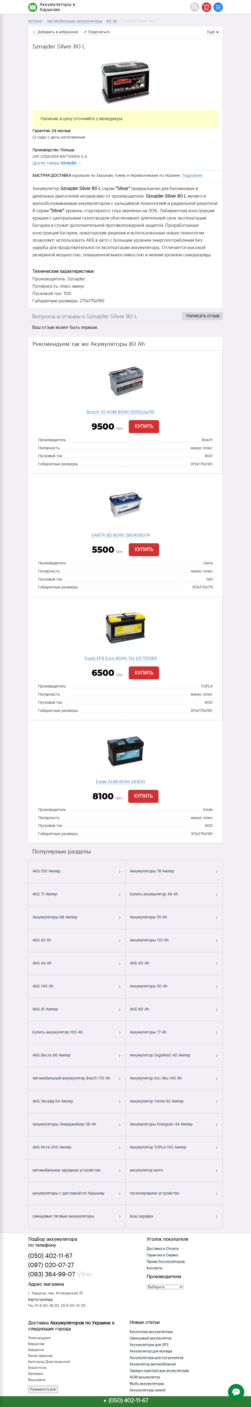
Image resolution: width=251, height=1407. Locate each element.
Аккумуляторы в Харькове (57, 7)
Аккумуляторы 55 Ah (148, 917)
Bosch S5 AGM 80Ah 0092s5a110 (120, 412)
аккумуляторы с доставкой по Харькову (68, 1193)
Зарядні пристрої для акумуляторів (159, 1370)
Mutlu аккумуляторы (147, 1383)
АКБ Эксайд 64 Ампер (52, 1101)
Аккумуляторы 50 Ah (148, 986)
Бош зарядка (141, 1216)
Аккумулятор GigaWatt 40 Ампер (160, 1055)
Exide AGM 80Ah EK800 (120, 782)
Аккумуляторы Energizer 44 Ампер (161, 1124)
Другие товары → (56, 163)
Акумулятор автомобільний (153, 1364)
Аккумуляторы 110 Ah (149, 940)
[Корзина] (206, 7)
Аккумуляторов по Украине (80, 1323)
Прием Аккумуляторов (166, 1261)
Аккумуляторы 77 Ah (148, 1032)
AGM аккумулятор (145, 1377)
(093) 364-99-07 (51, 1274)
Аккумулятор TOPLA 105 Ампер (158, 1147)
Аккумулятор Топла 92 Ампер (157, 1101)
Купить (144, 426)
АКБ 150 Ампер (46, 871)
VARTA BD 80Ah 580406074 (120, 535)
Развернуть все (43, 1389)
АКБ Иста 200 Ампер (51, 1147)
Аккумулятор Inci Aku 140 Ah (156, 1078)
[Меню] (218, 7)
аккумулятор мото (146, 1170)
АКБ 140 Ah (42, 986)
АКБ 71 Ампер (44, 894)
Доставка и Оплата (163, 1248)
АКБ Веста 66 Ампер (51, 1055)
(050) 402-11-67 (50, 1256)
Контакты (155, 1268)
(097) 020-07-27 (51, 1265)
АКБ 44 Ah (41, 963)
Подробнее (192, 176)
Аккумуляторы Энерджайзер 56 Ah (64, 1124)
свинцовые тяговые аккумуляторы (63, 1216)
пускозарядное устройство (154, 1193)
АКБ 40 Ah (139, 963)
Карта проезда (40, 1299)
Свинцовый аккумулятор (150, 1338)
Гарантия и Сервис (163, 1255)
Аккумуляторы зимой (148, 1390)
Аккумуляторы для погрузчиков (156, 1357)
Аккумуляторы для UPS (149, 1344)
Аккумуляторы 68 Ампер (54, 917)
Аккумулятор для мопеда (151, 1351)
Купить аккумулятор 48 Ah (154, 894)
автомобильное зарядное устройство (66, 1170)
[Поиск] (195, 7)
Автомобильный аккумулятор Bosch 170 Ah (71, 1078)
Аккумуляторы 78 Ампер (152, 871)
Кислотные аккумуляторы (151, 1331)
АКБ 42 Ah (41, 940)
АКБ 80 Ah (139, 1009)
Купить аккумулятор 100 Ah (57, 1032)
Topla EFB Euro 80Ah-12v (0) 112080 (120, 658)
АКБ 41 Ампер (45, 1009)
